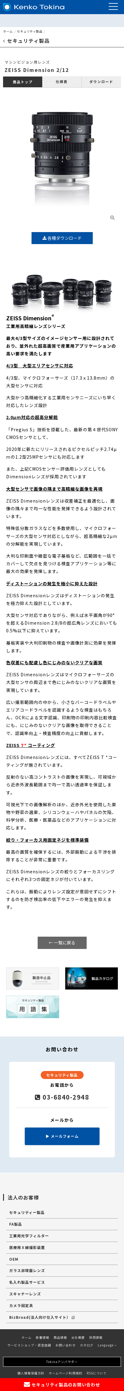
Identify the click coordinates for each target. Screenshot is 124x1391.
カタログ (86, 1345)
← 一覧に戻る (62, 942)
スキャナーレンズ (25, 1293)
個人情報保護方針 (30, 1373)
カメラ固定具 (21, 1305)
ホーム (8, 31)
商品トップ (23, 81)
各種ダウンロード (62, 238)
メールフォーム (62, 1136)
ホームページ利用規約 (65, 1373)
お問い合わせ (65, 1345)
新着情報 (42, 1337)
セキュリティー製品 (27, 1212)
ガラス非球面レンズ (27, 1270)
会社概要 (78, 1337)
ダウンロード (101, 81)
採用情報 (96, 1337)
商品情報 (60, 1337)
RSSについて (97, 1373)
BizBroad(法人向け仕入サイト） (42, 1317)
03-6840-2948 (62, 1097)
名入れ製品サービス (27, 1282)
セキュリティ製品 (29, 31)
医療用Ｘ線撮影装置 (27, 1247)
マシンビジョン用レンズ (27, 62)
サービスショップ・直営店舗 (29, 1345)
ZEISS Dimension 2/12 (37, 69)
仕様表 (62, 81)
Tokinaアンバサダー (62, 1361)
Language (107, 1345)
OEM (13, 1259)
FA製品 (15, 1224)
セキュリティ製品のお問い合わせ (62, 1384)
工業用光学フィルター (29, 1235)
